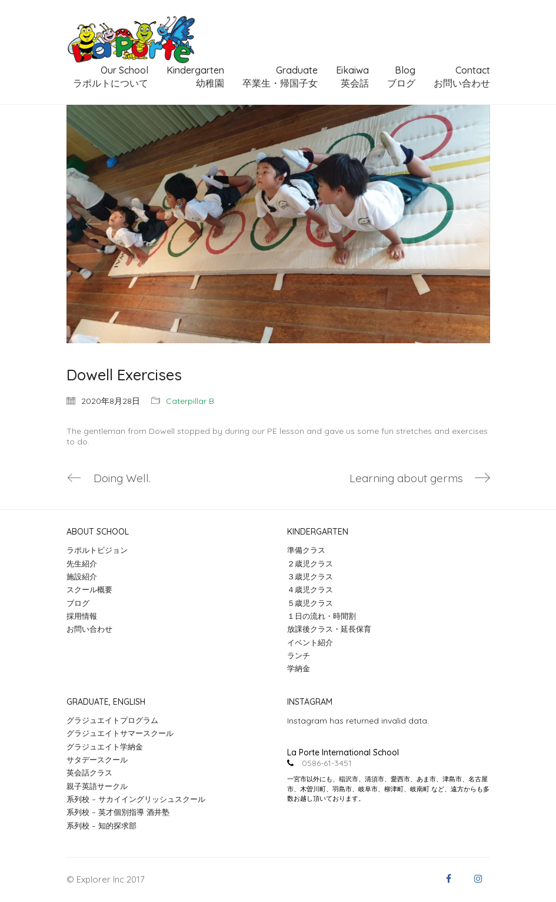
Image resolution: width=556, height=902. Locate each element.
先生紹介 (81, 563)
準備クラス (306, 550)
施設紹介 (81, 576)
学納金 (298, 668)
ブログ (77, 603)
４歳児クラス (310, 589)
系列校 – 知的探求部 (101, 825)
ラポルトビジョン (97, 550)
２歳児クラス (310, 563)
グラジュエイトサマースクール (120, 733)
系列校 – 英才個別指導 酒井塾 (117, 812)
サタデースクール (97, 759)
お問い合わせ (89, 629)
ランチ (298, 655)
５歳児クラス (310, 603)
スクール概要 (89, 589)
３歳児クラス (310, 576)
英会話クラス (89, 772)
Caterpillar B (190, 401)
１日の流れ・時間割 (321, 616)
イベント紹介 (310, 642)
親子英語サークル (97, 786)
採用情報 (81, 616)
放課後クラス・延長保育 (329, 629)
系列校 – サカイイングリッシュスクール (135, 799)
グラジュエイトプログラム (112, 720)
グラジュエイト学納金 (104, 746)
